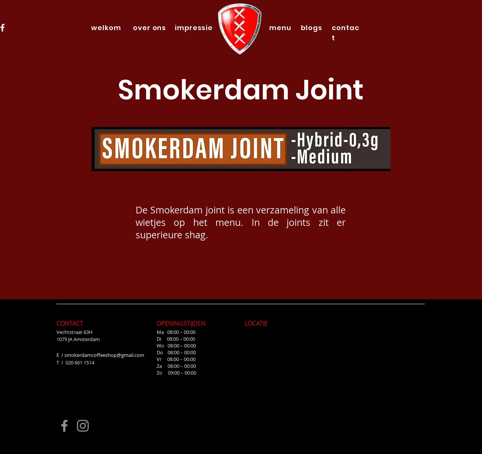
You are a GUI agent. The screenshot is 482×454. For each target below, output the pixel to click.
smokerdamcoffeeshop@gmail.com (104, 355)
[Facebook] (64, 426)
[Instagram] (83, 426)
